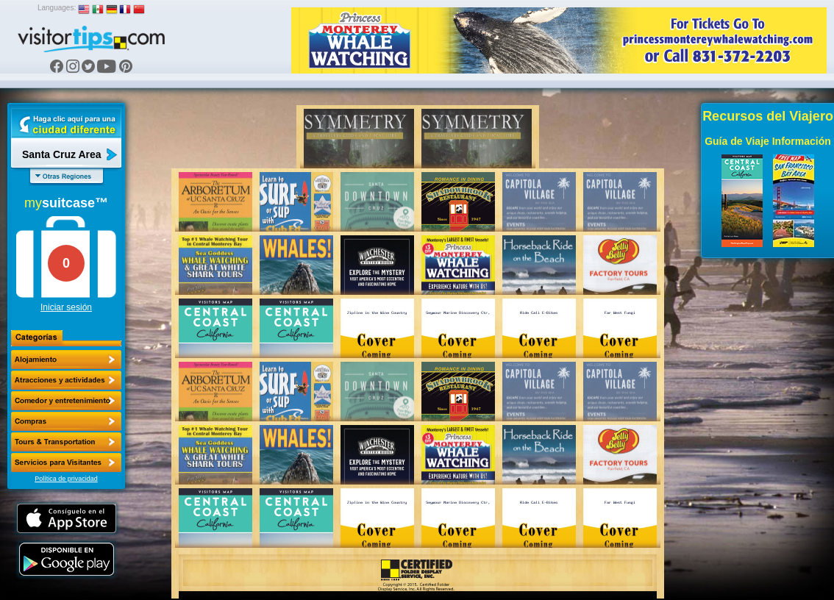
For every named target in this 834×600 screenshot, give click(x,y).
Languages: (57, 8)
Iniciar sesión (66, 307)
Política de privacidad (66, 478)
